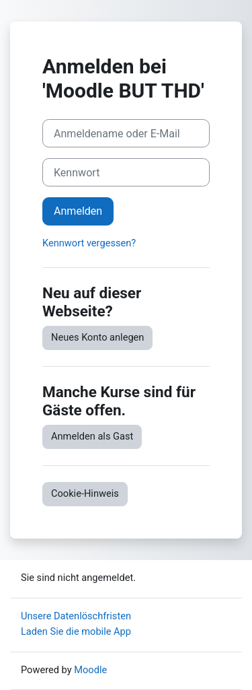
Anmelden (78, 211)
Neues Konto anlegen (97, 337)
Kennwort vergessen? (89, 243)
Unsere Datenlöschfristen (76, 616)
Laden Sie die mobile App (76, 631)
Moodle (90, 670)
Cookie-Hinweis (85, 493)
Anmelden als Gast (92, 436)
